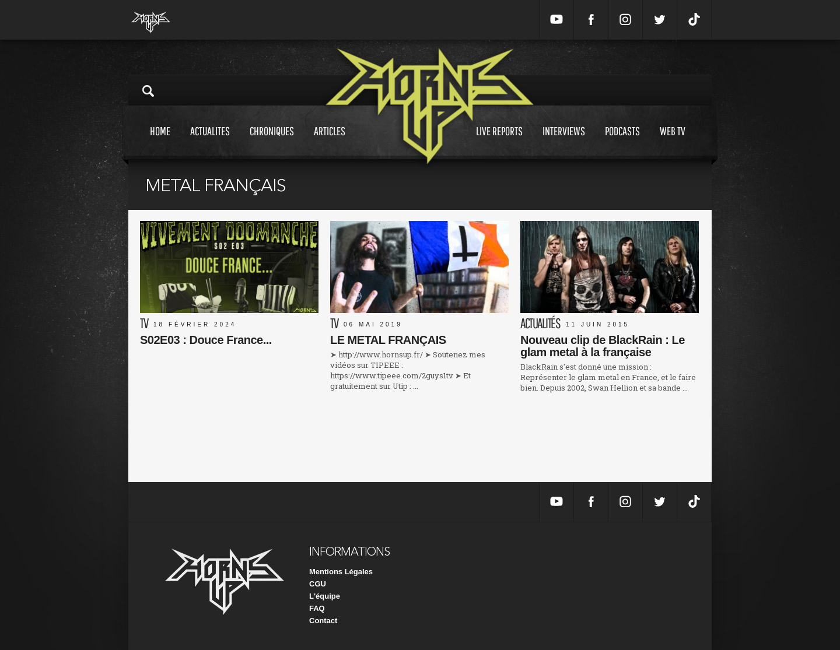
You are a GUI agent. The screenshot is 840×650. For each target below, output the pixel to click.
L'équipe (324, 596)
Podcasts (622, 142)
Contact (323, 620)
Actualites (210, 142)
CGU (317, 583)
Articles (329, 142)
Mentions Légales (341, 571)
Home (160, 142)
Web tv (672, 142)
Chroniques (272, 142)
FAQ (317, 608)
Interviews (564, 142)
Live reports (499, 142)
